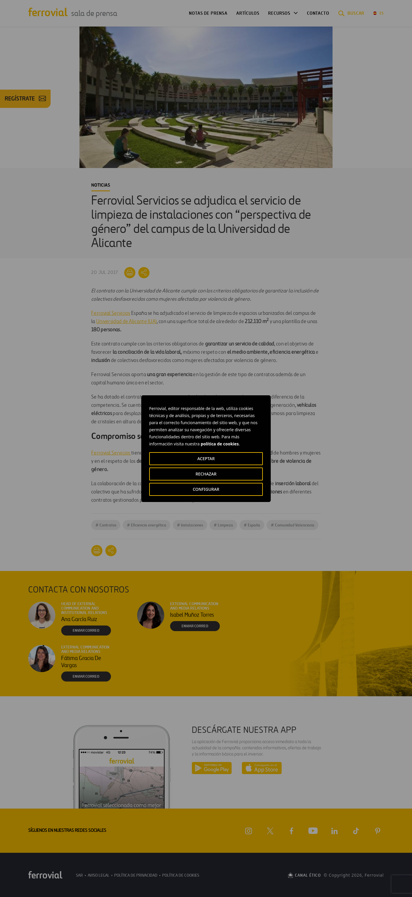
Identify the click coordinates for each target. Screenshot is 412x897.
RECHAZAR (205, 474)
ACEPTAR (206, 458)
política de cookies (220, 444)
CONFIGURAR (206, 489)
